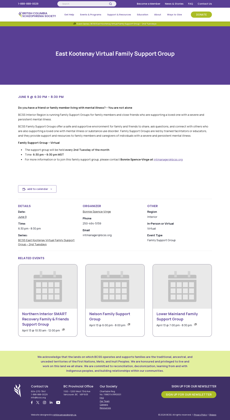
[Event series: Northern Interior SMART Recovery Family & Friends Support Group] (63, 330)
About (157, 14)
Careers (104, 404)
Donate (201, 14)
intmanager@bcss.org (168, 159)
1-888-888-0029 (28, 4)
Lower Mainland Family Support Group (177, 316)
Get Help (69, 14)
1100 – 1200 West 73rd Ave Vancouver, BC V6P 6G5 (77, 393)
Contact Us (205, 4)
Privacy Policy (200, 414)
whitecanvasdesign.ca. (65, 414)
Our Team (105, 401)
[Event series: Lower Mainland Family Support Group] (195, 324)
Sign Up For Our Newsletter (189, 394)
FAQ (190, 4)
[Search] (110, 4)
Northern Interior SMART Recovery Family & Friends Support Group (45, 319)
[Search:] (86, 3)
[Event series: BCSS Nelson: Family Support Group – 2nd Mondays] (129, 324)
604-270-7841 (38, 391)
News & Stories (174, 4)
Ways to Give (174, 14)
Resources (105, 407)
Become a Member (148, 4)
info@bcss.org (38, 397)
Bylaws (212, 414)
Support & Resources (119, 14)
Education (142, 14)
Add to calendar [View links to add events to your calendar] (37, 189)
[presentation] (47, 286)
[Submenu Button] (76, 14)
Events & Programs (90, 14)
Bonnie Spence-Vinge (97, 211)
